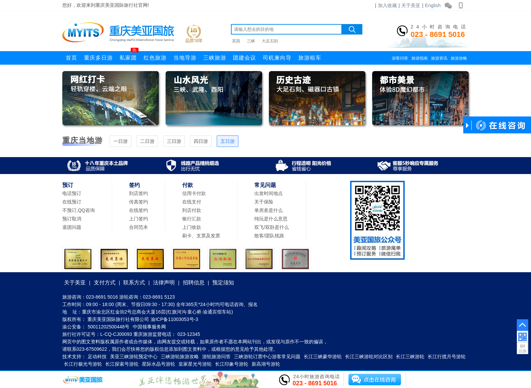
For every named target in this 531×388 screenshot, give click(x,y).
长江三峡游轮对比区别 (368, 356)
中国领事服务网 (149, 326)
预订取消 (71, 218)
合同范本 (138, 227)
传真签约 (138, 201)
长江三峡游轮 (410, 356)
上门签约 (138, 218)
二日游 (147, 141)
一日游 (120, 141)
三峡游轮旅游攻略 (180, 356)
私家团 (129, 56)
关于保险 (263, 201)
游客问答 (400, 58)
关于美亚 (410, 5)
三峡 (251, 41)
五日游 (227, 141)
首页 (71, 58)
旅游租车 (309, 58)
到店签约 (138, 193)
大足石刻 (270, 41)
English (433, 5)
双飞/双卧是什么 (271, 227)
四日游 (201, 141)
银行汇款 (191, 218)
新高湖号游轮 (266, 364)
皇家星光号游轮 (195, 364)
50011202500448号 (108, 326)
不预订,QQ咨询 (78, 210)
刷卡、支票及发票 (201, 235)
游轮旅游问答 (216, 356)
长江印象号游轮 (231, 364)
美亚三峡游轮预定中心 (133, 356)
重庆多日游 (98, 58)
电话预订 (71, 193)
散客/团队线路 (269, 235)
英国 (236, 41)
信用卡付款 (194, 193)
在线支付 (191, 201)
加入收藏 (387, 5)
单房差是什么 (268, 210)
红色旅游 (155, 58)
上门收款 (191, 227)
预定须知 (223, 282)
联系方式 (134, 282)
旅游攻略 (459, 58)
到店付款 (191, 210)
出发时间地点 (268, 193)
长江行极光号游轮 (83, 364)
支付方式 (104, 282)
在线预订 (71, 201)
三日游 (174, 141)
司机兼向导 (277, 58)
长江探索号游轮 (122, 364)
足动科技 (97, 356)
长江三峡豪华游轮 (323, 356)
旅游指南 (419, 58)
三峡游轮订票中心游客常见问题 (267, 356)
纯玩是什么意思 (271, 218)
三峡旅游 (214, 58)
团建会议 (244, 58)
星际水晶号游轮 (158, 364)
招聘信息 (194, 282)
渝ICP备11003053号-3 (174, 319)
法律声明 (164, 282)
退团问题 (71, 227)
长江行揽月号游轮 (447, 356)
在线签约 (138, 210)
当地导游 (184, 58)
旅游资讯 (439, 58)
